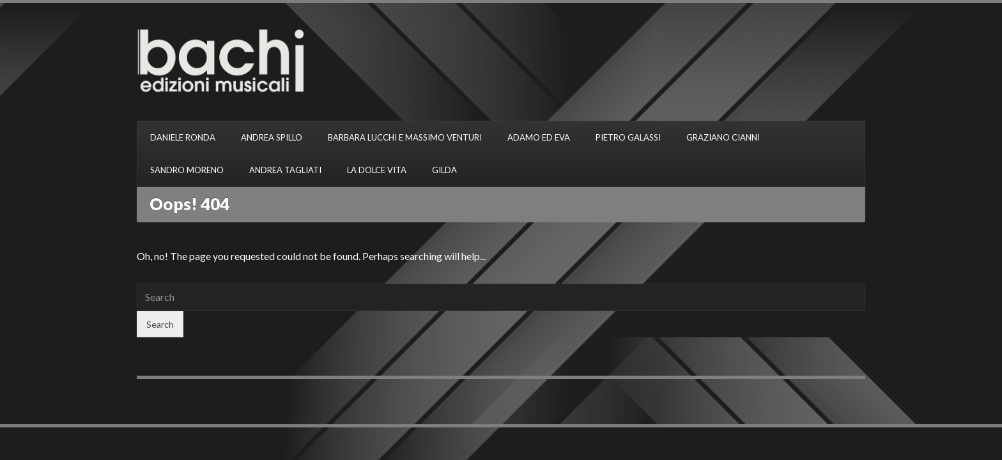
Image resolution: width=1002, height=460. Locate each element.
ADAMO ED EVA (538, 137)
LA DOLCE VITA (376, 170)
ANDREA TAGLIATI (285, 170)
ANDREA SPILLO (271, 137)
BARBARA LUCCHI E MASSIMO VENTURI (405, 137)
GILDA (444, 170)
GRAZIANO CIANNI (723, 137)
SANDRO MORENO (187, 170)
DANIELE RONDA (182, 137)
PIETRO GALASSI (628, 137)
